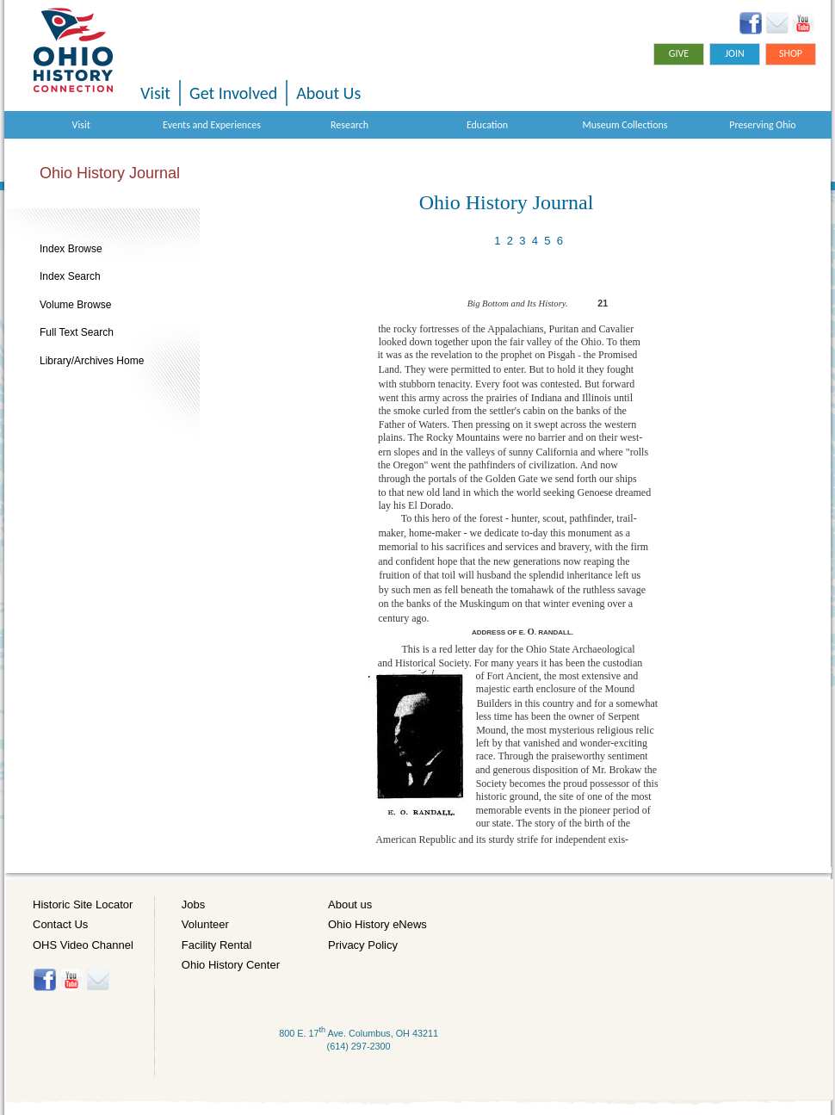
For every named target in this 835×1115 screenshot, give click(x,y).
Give (679, 53)
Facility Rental (217, 944)
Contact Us (60, 924)
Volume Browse (75, 305)
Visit (155, 93)
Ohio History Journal (110, 173)
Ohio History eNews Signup (777, 23)
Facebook (751, 23)
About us (350, 904)
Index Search (70, 276)
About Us (328, 93)
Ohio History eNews (377, 924)
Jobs (193, 904)
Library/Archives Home (92, 361)
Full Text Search (77, 332)
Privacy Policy (363, 944)
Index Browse (71, 249)
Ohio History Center (231, 964)
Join (735, 53)
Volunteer (205, 924)
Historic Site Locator (83, 904)
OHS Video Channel (83, 944)
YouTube (802, 23)
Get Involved (233, 93)
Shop (790, 53)
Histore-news (97, 980)
